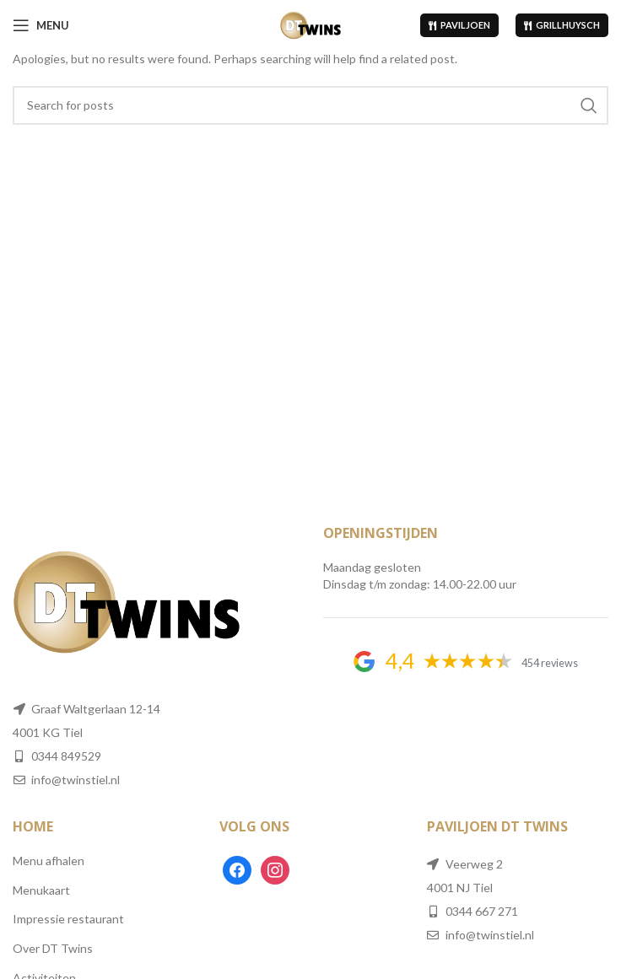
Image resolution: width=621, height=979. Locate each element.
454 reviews (549, 663)
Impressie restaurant (68, 919)
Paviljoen (459, 24)
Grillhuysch (562, 24)
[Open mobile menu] (41, 25)
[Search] (310, 105)
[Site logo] (311, 24)
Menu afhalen (48, 860)
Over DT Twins (53, 948)
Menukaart (41, 890)
